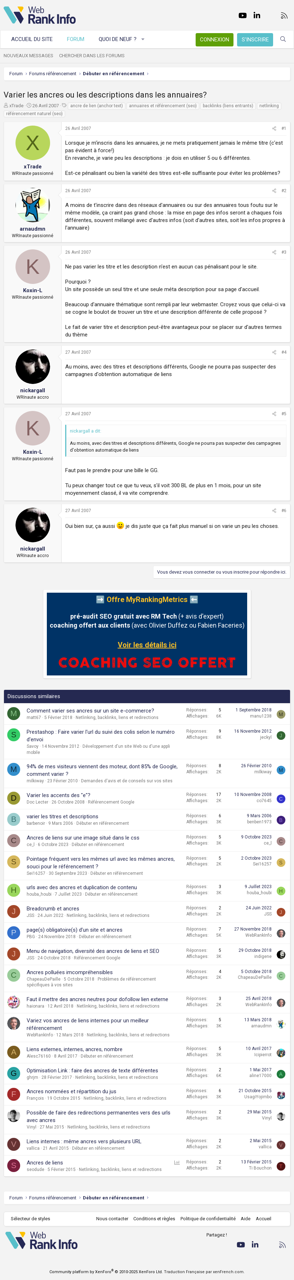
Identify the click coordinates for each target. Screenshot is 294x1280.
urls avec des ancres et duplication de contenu (82, 887)
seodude (35, 1169)
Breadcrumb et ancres (53, 908)
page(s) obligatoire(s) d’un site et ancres (74, 930)
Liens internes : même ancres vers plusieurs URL (84, 1141)
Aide (245, 1218)
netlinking (269, 105)
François (35, 1098)
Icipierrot (263, 1054)
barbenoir (36, 823)
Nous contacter (112, 1218)
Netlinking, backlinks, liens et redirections (117, 717)
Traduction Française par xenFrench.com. (204, 1272)
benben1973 (259, 821)
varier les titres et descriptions (62, 816)
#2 (283, 190)
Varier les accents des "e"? (58, 795)
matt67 (34, 717)
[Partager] (274, 129)
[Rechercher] (283, 39)
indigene (263, 956)
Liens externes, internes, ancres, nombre (74, 1049)
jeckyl (266, 737)
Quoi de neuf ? (118, 39)
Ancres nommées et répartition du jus (71, 1091)
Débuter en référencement (102, 823)
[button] (143, 39)
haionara (35, 1006)
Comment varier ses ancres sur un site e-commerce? (90, 710)
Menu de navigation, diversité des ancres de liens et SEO (93, 951)
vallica (33, 1148)
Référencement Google (111, 802)
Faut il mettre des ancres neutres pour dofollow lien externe (97, 999)
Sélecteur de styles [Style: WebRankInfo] (30, 1218)
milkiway (35, 780)
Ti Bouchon (260, 1168)
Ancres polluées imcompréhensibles (70, 972)
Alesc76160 (39, 1056)
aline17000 (260, 1075)
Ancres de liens (45, 1162)
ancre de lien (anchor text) (96, 105)
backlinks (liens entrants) (228, 105)
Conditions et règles (154, 1218)
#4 (283, 352)
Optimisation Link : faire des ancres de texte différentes (92, 1070)
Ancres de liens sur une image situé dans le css (83, 838)
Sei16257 (36, 873)
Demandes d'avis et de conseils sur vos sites (127, 780)
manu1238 (261, 716)
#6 (283, 510)
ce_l (31, 844)
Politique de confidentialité (208, 1218)
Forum (75, 39)
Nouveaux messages (28, 55)
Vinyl (31, 1127)
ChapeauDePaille (44, 979)
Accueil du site (32, 39)
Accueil (263, 1218)
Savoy (33, 746)
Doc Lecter (37, 802)
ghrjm (32, 1077)
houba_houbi (39, 894)
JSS (30, 915)
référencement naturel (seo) (34, 113)
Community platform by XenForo (106, 1272)
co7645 (264, 800)
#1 (283, 128)
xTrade (16, 105)
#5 (283, 413)
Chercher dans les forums (92, 55)
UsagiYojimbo (258, 1096)
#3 (283, 252)
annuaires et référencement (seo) (163, 105)
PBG (31, 936)
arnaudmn (261, 1025)
